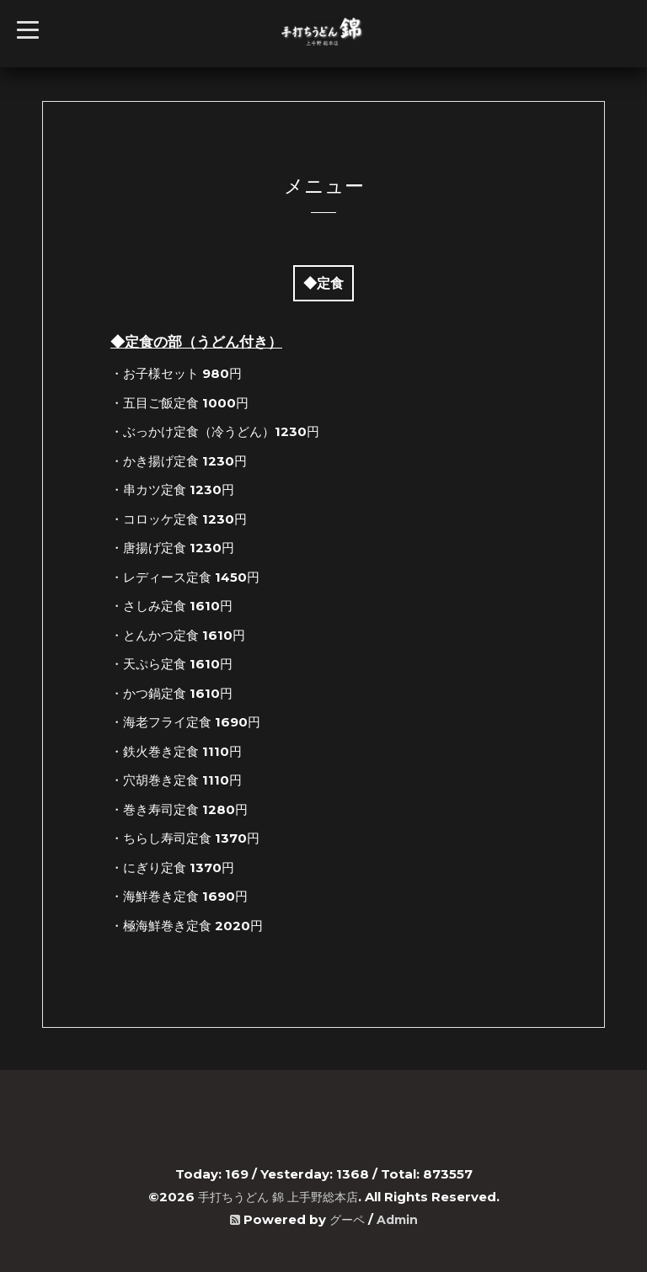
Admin (398, 1219)
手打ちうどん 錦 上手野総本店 (277, 1196)
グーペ (346, 1219)
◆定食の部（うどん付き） (196, 341)
